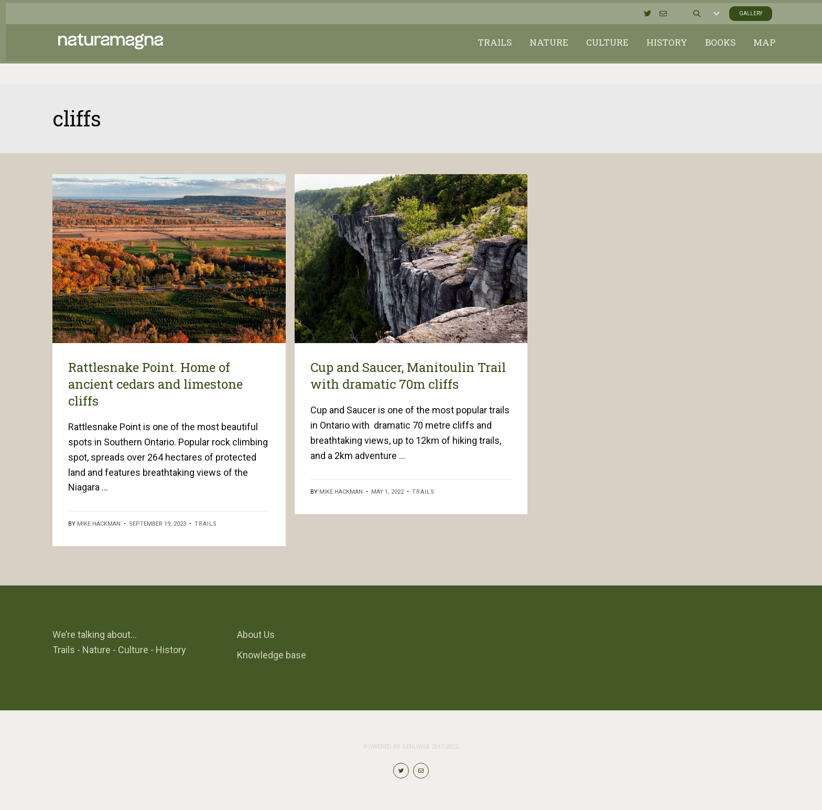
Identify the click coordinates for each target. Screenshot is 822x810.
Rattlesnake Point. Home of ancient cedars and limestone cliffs (155, 384)
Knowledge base (271, 654)
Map (759, 52)
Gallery (743, 10)
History (661, 52)
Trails (489, 52)
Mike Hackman (99, 523)
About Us (256, 634)
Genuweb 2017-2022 (430, 746)
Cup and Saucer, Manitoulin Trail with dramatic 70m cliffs (408, 375)
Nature (543, 52)
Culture (601, 52)
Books (714, 52)
